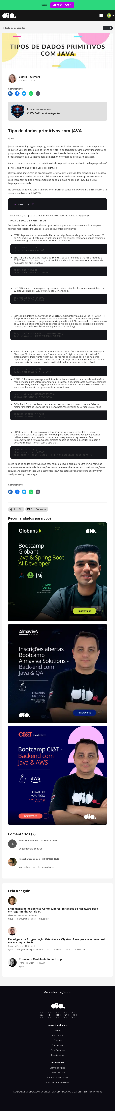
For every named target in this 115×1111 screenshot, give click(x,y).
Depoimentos (57, 1054)
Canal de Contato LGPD (57, 1082)
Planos (57, 1030)
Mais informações (58, 992)
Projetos (58, 1040)
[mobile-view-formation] (57, 111)
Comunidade (57, 1045)
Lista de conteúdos (13, 28)
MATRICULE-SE (62, 5)
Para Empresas (58, 1049)
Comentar (41, 509)
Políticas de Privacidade (57, 1077)
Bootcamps (57, 1035)
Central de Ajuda (57, 1067)
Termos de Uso (57, 1072)
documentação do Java (82, 381)
